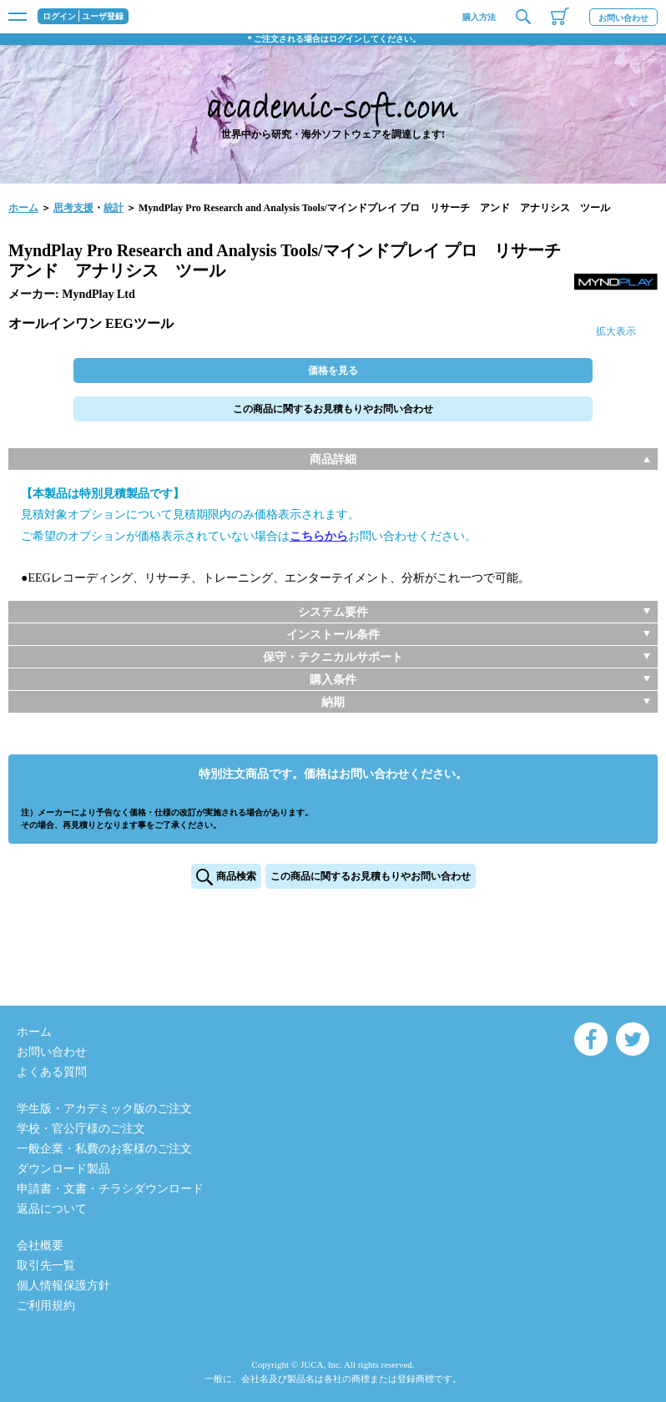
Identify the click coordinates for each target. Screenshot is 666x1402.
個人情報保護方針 (63, 1285)
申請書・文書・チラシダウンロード (110, 1189)
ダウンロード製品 (63, 1168)
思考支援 (73, 208)
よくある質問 (52, 1072)
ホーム (23, 208)
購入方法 (479, 17)
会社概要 (40, 1245)
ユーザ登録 (103, 17)
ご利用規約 (46, 1305)
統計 (113, 208)
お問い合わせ (623, 18)
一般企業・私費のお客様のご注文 (104, 1148)
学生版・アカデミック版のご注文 (104, 1108)
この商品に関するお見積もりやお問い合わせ (333, 409)
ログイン (59, 17)
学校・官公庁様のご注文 (81, 1128)
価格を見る (333, 370)
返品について (52, 1209)
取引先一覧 (46, 1265)
